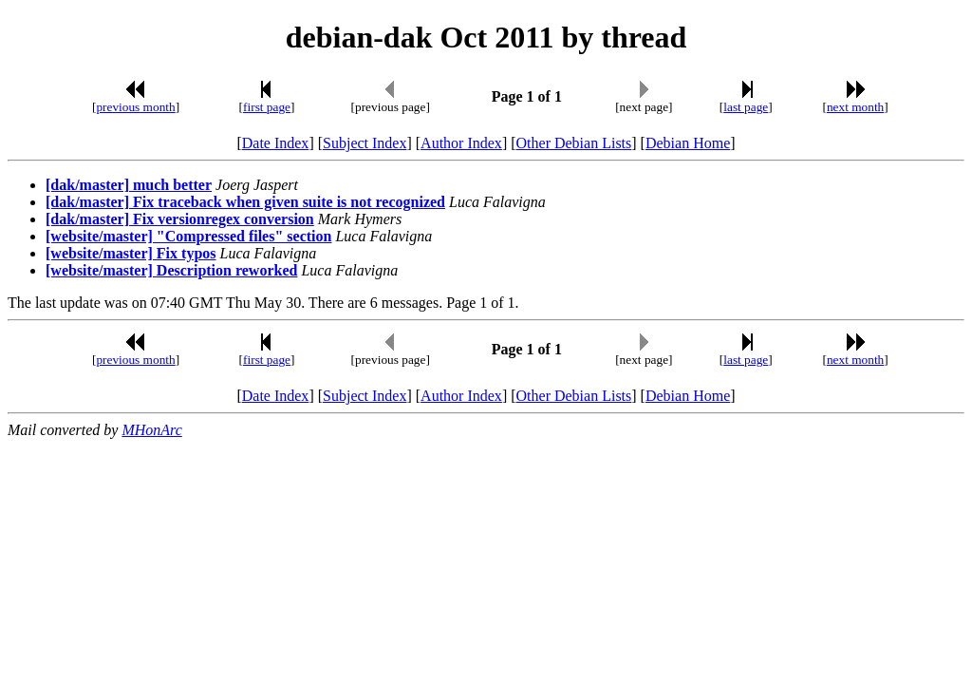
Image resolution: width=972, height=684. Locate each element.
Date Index (275, 143)
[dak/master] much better (129, 185)
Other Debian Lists (574, 143)
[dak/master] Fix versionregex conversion (180, 219)
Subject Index (364, 143)
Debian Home (687, 143)
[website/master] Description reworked (171, 270)
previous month (135, 107)
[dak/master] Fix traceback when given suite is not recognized (245, 202)
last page (745, 107)
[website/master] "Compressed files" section (188, 236)
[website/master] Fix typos (131, 253)
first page (266, 107)
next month (855, 107)
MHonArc (151, 430)
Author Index (461, 143)
